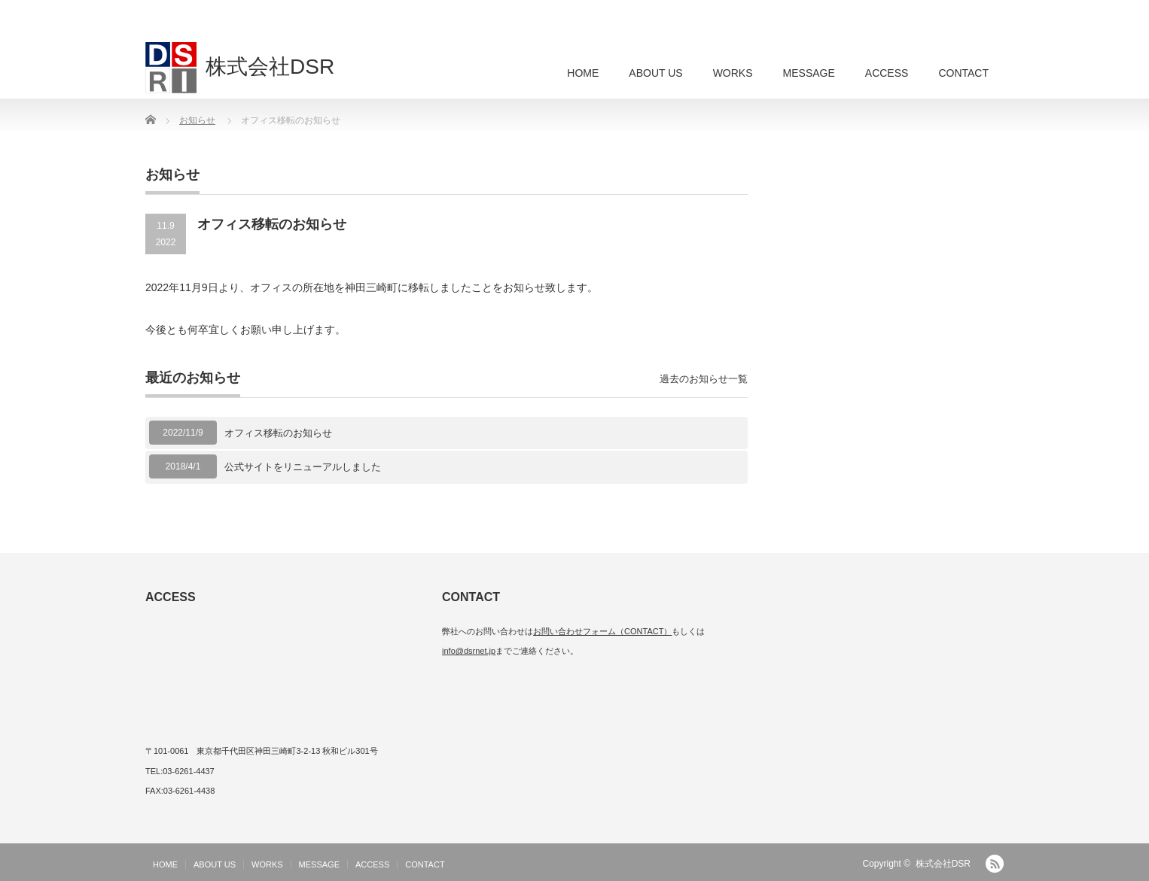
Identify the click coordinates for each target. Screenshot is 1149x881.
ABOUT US (655, 73)
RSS (995, 864)
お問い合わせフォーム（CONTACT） (602, 631)
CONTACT (963, 73)
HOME (583, 73)
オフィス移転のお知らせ (278, 433)
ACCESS (887, 73)
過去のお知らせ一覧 (704, 378)
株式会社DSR (943, 863)
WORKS (733, 73)
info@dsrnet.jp (468, 650)
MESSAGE (809, 73)
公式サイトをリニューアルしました (302, 466)
